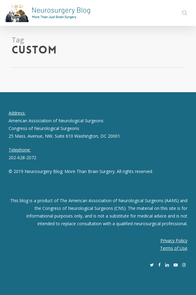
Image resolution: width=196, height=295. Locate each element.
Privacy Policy (173, 240)
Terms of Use (173, 248)
